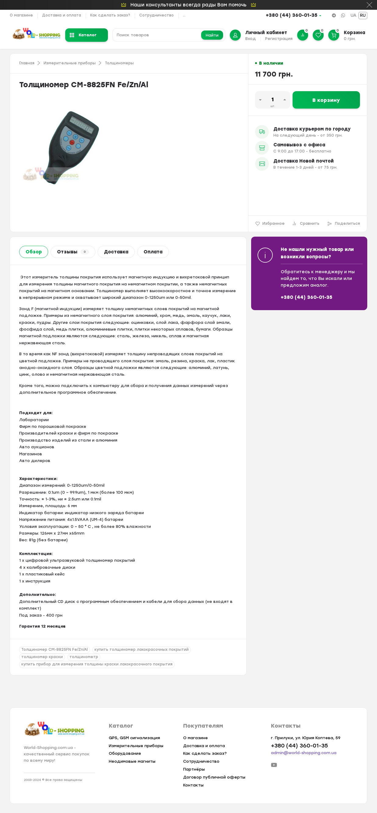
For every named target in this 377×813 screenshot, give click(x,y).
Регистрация (279, 38)
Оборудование (125, 753)
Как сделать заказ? (110, 15)
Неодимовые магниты (132, 761)
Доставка (116, 252)
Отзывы (73, 252)
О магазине (21, 15)
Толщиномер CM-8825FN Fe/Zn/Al (54, 649)
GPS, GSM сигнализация (134, 738)
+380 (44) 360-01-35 (291, 15)
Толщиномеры (119, 63)
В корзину (326, 100)
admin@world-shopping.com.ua (303, 752)
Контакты (193, 785)
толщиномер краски (42, 657)
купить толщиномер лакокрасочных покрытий (141, 649)
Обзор (34, 252)
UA (353, 15)
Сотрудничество (156, 15)
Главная (26, 63)
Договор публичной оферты (214, 777)
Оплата (153, 252)
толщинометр (83, 657)
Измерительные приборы (70, 63)
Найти (212, 35)
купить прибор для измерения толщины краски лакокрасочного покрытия (96, 664)
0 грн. (350, 38)
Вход (250, 38)
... (184, 15)
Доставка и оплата (61, 15)
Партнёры (194, 769)
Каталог (83, 35)
